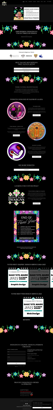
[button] (50, 3)
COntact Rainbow (36, 203)
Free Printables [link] (31, 402)
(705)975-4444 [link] (29, 358)
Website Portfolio (26, 71)
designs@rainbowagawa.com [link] (31, 360)
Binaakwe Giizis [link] (26, 402)
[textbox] (16, 353)
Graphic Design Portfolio (26, 68)
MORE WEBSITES (26, 169)
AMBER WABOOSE (16, 135)
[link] (49, 3)
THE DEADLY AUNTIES (36, 115)
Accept (45, 407)
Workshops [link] (21, 402)
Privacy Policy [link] (20, 367)
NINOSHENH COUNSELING (36, 156)
